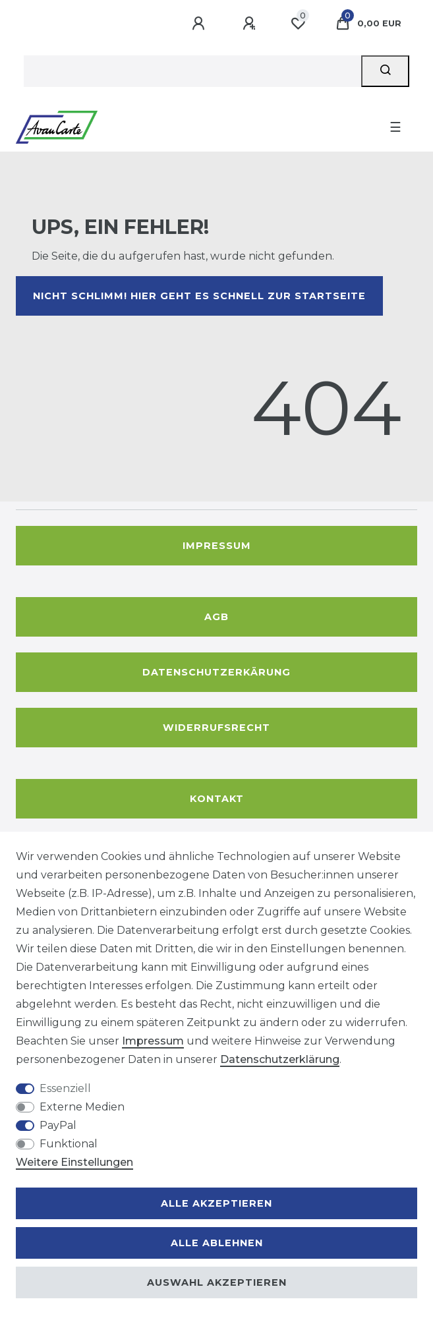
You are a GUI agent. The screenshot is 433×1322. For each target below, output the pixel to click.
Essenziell (65, 1088)
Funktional (69, 1143)
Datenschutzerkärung (216, 672)
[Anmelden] (200, 24)
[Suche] (385, 71)
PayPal (58, 1125)
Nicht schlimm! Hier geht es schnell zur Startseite (199, 296)
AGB (216, 617)
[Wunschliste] (297, 23)
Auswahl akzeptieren (217, 1282)
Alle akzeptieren (216, 1203)
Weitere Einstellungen (74, 1162)
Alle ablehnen (217, 1243)
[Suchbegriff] (192, 71)
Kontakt (217, 799)
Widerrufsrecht (216, 727)
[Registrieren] (251, 24)
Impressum (217, 546)
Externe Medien (82, 1107)
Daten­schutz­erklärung (279, 1059)
